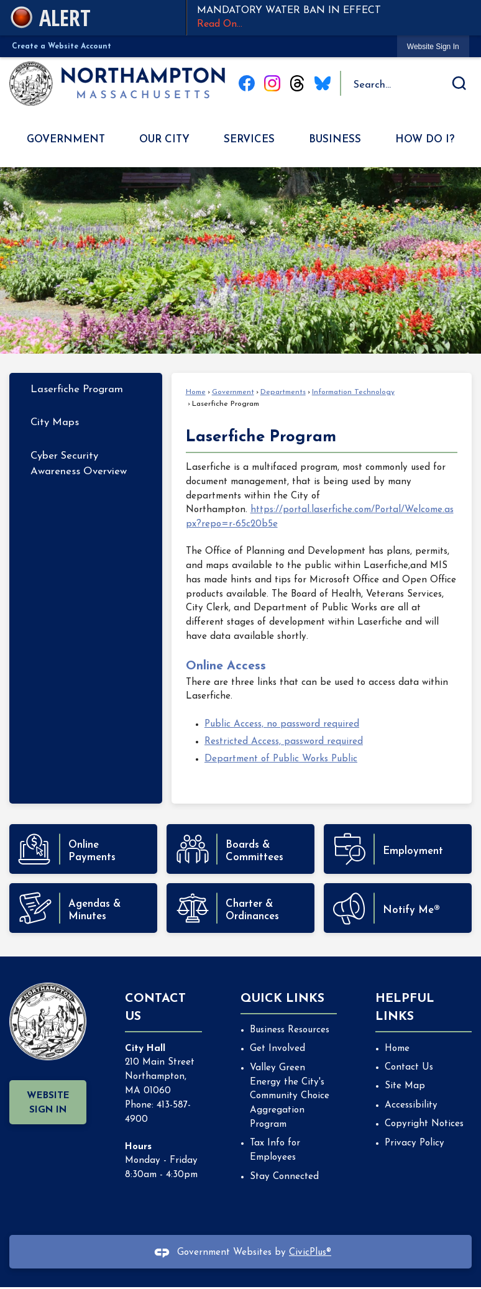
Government (233, 392)
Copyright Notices (424, 1124)
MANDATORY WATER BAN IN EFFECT (334, 19)
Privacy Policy (414, 1143)
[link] (433, 46)
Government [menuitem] (66, 139)
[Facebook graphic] (247, 83)
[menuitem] (85, 389)
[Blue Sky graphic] (322, 83)
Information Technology (353, 392)
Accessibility (411, 1105)
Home (196, 392)
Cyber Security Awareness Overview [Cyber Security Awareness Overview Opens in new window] (78, 464)
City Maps (54, 422)
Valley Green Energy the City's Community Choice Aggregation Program (289, 1096)
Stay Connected (284, 1176)
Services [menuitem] (249, 139)
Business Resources (289, 1030)
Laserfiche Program (76, 389)
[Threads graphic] (297, 83)
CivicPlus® (310, 1252)
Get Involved (277, 1048)
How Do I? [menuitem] (424, 139)
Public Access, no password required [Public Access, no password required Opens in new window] (281, 724)
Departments (283, 392)
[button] (459, 83)
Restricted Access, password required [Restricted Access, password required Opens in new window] (283, 741)
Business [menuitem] (335, 139)
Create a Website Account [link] (61, 46)
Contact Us (409, 1067)
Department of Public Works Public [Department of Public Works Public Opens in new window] (280, 759)
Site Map (405, 1086)
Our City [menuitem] (164, 139)
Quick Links (282, 999)
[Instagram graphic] (272, 83)
